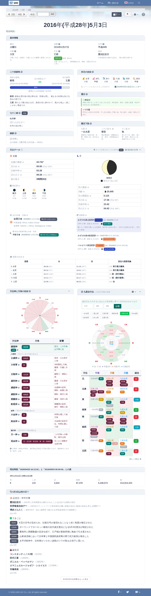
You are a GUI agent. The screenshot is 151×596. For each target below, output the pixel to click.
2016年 (15, 10)
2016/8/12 (112, 245)
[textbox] (128, 14)
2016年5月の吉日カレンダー (128, 87)
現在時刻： (11, 31)
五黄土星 (124, 313)
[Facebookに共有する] (118, 592)
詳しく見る (135, 459)
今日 (32, 14)
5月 (23, 10)
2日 (11, 14)
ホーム (100, 3)
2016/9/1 (27, 219)
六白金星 (134, 313)
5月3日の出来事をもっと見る (75, 579)
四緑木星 (115, 313)
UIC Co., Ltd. (25, 592)
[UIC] (14, 2)
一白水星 (85, 313)
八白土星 (95, 317)
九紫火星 (105, 317)
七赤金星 (85, 317)
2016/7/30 (104, 236)
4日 (21, 14)
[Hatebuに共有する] (136, 592)
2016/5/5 (110, 220)
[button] (139, 3)
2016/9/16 (25, 235)
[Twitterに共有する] (127, 592)
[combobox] (128, 14)
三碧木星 (105, 313)
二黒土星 (95, 313)
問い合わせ (113, 3)
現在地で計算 (131, 150)
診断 (117, 306)
